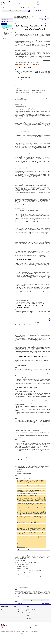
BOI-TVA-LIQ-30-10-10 (19, 172)
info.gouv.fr (28, 625)
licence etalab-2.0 (20, 633)
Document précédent (19, 23)
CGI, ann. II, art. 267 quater (31, 235)
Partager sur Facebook (40, 19)
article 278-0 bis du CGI (20, 137)
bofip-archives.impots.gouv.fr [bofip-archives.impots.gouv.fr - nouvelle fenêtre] (18, 612)
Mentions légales (12, 631)
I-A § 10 (26, 159)
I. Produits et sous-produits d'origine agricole (7, 26)
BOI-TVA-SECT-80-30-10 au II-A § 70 (35, 467)
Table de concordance (17, 609)
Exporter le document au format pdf (40, 17)
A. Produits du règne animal (8, 28)
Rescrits (24, 7)
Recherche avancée (37, 10)
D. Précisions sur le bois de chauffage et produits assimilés (8, 37)
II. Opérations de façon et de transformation (7, 40)
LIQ (14, 12)
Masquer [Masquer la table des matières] (4, 24)
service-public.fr (34, 625)
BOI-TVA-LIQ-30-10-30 (32, 54)
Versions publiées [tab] (5, 21)
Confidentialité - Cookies (24, 631)
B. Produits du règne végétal (8, 29)
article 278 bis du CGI (32, 158)
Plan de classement (7, 12)
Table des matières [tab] (5, 17)
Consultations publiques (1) (17, 7)
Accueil (2, 7)
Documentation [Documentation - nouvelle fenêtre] (16, 611)
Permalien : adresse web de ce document (45, 17)
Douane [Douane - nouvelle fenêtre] (27, 613)
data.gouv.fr (28, 627)
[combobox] (15, 11)
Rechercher (29, 11)
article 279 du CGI (45, 171)
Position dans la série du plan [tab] (6, 19)
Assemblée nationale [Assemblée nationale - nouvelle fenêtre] (29, 608)
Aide (1, 608)
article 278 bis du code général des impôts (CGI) (33, 34)
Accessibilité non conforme (5, 631)
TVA (12, 12)
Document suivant (45, 23)
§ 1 (27, 190)
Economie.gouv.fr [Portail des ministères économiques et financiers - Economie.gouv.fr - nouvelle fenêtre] (28, 616)
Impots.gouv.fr (28, 618)
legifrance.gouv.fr (42, 625)
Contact (2, 609)
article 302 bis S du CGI (29, 198)
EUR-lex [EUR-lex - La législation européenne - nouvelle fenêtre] (27, 615)
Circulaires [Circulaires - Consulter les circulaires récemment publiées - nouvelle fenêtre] (27, 612)
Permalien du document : (16, 601)
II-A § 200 (32, 194)
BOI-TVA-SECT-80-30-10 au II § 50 (43, 464)
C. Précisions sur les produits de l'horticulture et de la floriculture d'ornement (8, 32)
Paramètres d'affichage (34, 631)
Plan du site (18, 631)
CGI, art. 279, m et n (34, 62)
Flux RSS (15, 608)
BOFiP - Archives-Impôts (31, 7)
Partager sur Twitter (42, 19)
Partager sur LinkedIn (45, 19)
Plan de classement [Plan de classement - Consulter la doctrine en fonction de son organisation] (8, 7)
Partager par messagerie (48, 19)
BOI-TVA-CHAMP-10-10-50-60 (41, 394)
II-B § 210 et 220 (47, 41)
